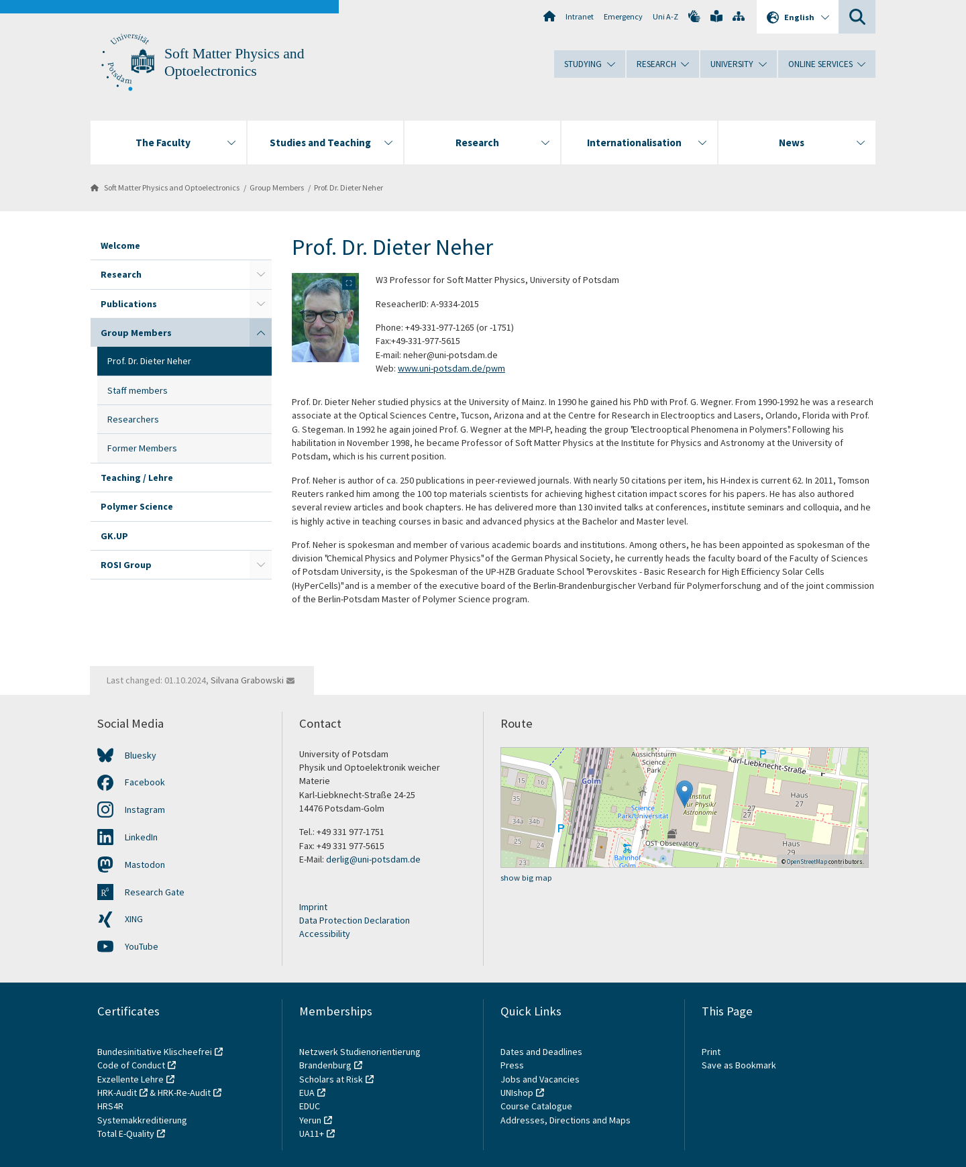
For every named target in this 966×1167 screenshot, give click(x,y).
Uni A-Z (665, 16)
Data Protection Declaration (354, 920)
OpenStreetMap (807, 861)
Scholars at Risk (331, 1079)
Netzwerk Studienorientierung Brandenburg (360, 1058)
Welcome (120, 245)
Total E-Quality (125, 1133)
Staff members (137, 390)
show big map (526, 878)
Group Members (277, 187)
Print (711, 1052)
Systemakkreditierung (142, 1120)
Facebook (145, 782)
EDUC (309, 1106)
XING (134, 919)
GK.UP (114, 536)
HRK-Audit (117, 1093)
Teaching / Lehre (137, 477)
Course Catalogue (536, 1106)
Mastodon (145, 864)
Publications (129, 304)
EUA (307, 1093)
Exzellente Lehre (130, 1079)
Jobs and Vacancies (540, 1079)
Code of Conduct (131, 1065)
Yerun (310, 1120)
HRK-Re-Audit (184, 1093)
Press (512, 1065)
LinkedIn (141, 837)
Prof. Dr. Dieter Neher (348, 187)
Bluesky (140, 755)
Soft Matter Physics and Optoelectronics (171, 187)
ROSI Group (126, 565)
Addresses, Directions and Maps (565, 1120)
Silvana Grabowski (247, 680)
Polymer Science (137, 506)
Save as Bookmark (739, 1065)
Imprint (313, 907)
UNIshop (516, 1093)
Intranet (580, 16)
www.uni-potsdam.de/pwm (451, 368)
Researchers (133, 419)
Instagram (145, 809)
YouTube (141, 946)
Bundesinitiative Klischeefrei (154, 1052)
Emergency (623, 16)
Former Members (142, 448)
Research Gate (154, 892)
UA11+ (311, 1133)
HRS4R (110, 1106)
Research (121, 274)
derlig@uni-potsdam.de (373, 859)
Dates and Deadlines (541, 1052)
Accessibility (324, 934)
